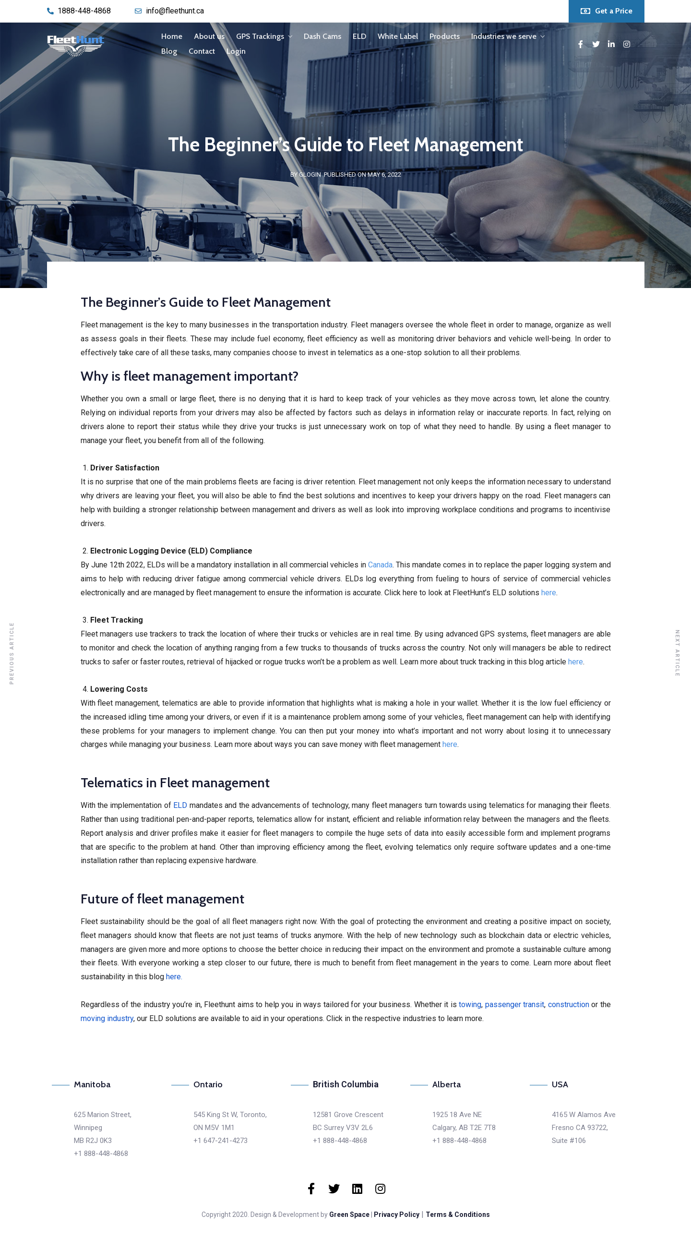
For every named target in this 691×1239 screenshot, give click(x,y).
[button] (606, 11)
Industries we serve (503, 36)
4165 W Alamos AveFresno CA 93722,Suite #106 (584, 1127)
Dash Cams (322, 36)
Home (171, 36)
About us (209, 36)
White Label (398, 36)
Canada (380, 564)
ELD (359, 36)
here (548, 592)
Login (236, 51)
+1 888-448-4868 (101, 1153)
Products (444, 36)
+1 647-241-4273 (220, 1140)
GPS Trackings (260, 36)
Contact (202, 51)
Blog (169, 51)
